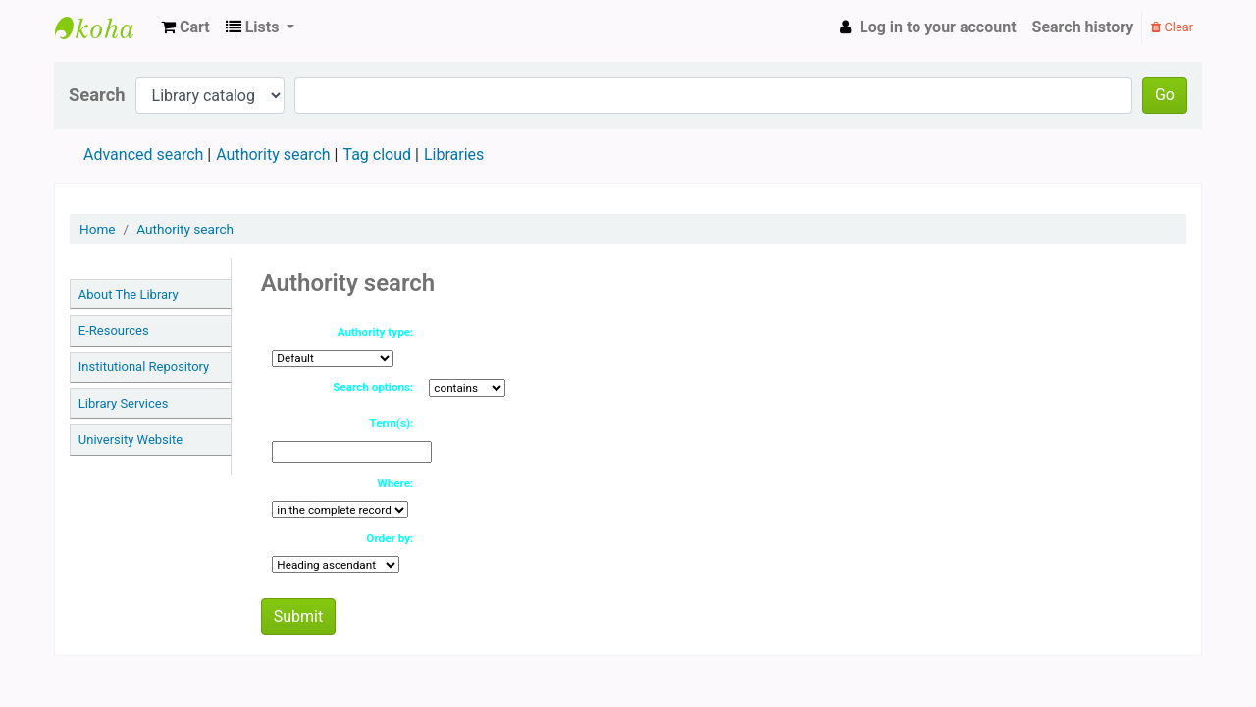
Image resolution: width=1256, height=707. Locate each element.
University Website (130, 439)
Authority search (273, 154)
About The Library (128, 294)
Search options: (373, 387)
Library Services (123, 403)
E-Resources (113, 330)
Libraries (454, 154)
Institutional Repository (143, 366)
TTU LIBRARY (104, 27)
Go (1165, 94)
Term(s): (391, 423)
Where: (395, 483)
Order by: (389, 538)
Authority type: (376, 332)
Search (97, 94)
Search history (1083, 27)
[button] (185, 27)
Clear (1172, 27)
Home (97, 229)
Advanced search (143, 154)
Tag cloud (376, 154)
